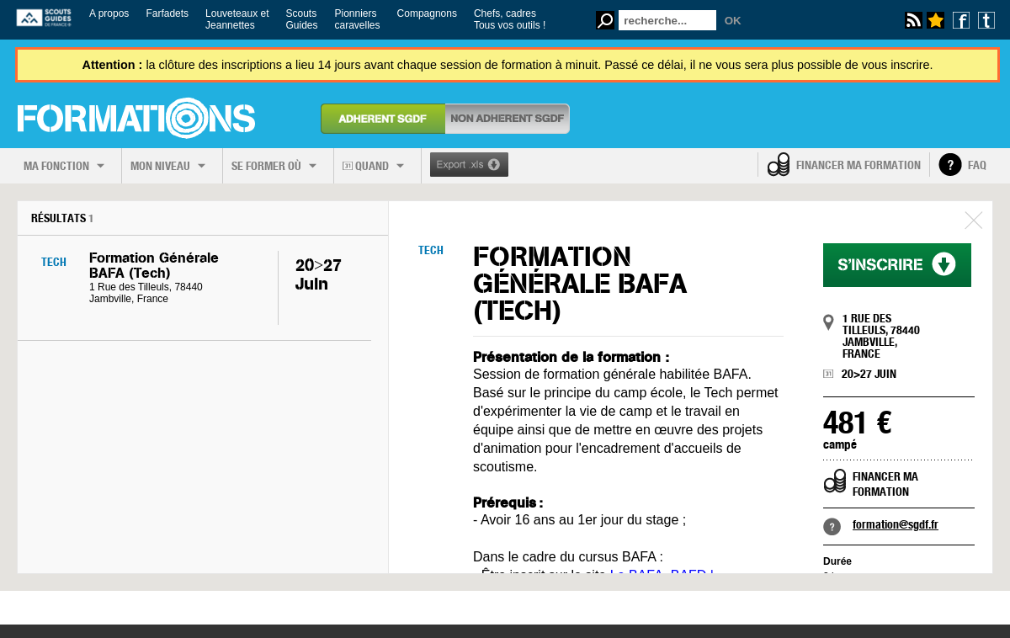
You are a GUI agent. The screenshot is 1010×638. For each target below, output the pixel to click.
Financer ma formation (858, 165)
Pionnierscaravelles (357, 19)
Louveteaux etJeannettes (236, 19)
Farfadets (167, 13)
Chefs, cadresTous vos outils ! (509, 19)
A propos (109, 13)
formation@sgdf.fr (895, 524)
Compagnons (427, 13)
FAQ (977, 165)
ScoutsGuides (301, 19)
